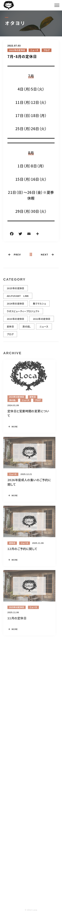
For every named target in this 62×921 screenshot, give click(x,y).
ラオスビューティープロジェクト (23, 312)
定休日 (10, 328)
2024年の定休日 (15, 305)
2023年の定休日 (15, 320)
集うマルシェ (39, 305)
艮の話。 (26, 328)
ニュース (34, 50)
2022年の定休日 (17, 50)
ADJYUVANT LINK (18, 297)
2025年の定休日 (15, 289)
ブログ (46, 50)
